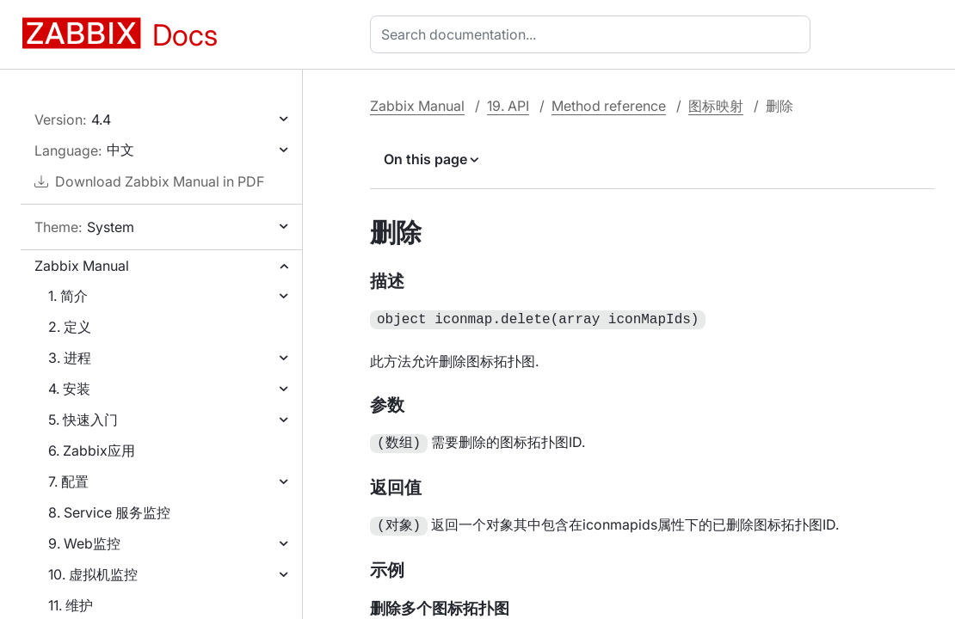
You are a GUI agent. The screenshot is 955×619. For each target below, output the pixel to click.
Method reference (608, 105)
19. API (508, 105)
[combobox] (593, 34)
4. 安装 (69, 388)
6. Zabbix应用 (91, 450)
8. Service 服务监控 (109, 512)
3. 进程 (69, 357)
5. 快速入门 (83, 419)
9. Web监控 (84, 543)
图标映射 (715, 105)
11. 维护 (70, 605)
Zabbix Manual (81, 265)
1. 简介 (68, 295)
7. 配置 (68, 481)
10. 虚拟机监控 (93, 574)
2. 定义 (69, 326)
